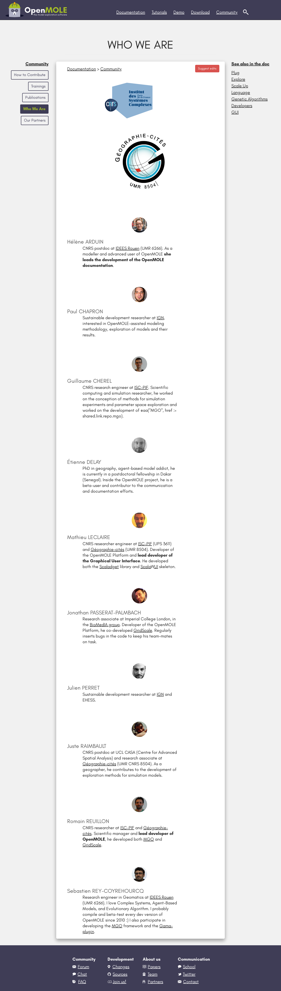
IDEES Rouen (127, 248)
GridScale (142, 630)
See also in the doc (250, 63)
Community (37, 63)
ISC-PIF (141, 387)
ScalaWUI (149, 566)
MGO (148, 839)
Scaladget (109, 566)
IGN (160, 317)
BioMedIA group (105, 624)
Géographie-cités (107, 549)
